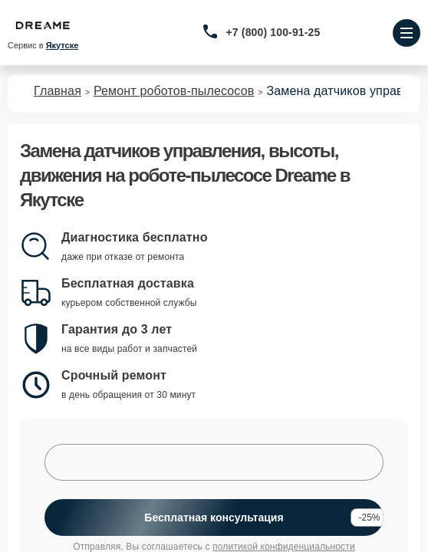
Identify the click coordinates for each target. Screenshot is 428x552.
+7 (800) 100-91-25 (273, 32)
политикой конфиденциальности (283, 546)
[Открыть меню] (406, 33)
